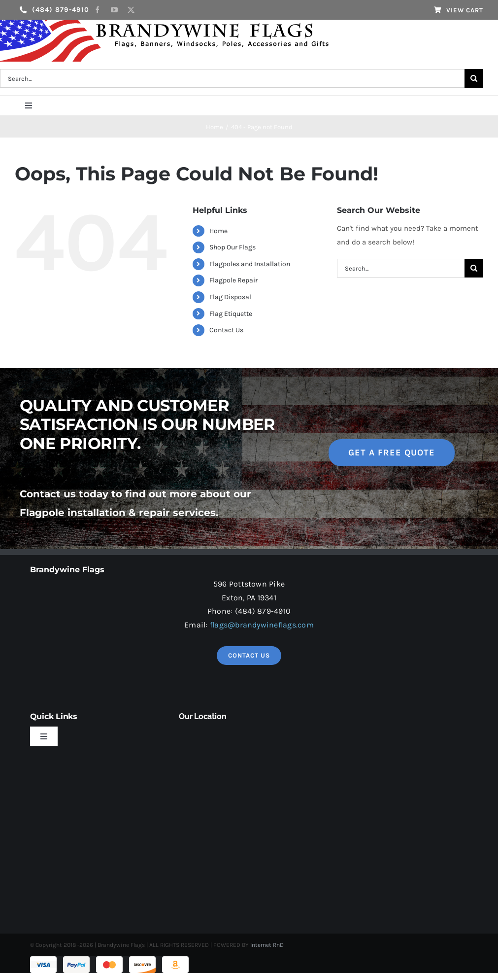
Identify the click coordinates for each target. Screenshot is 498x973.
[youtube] (114, 9)
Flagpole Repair (233, 280)
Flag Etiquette (230, 314)
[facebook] (97, 9)
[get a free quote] (392, 452)
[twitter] (131, 9)
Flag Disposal (230, 297)
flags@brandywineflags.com (262, 624)
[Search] (474, 78)
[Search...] (401, 268)
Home (218, 231)
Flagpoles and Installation (249, 264)
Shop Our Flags (232, 247)
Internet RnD (267, 944)
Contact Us (226, 330)
